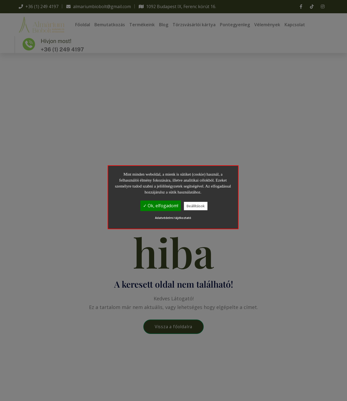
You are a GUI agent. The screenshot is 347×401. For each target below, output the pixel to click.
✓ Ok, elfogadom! (160, 206)
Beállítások (196, 205)
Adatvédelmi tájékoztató (173, 218)
